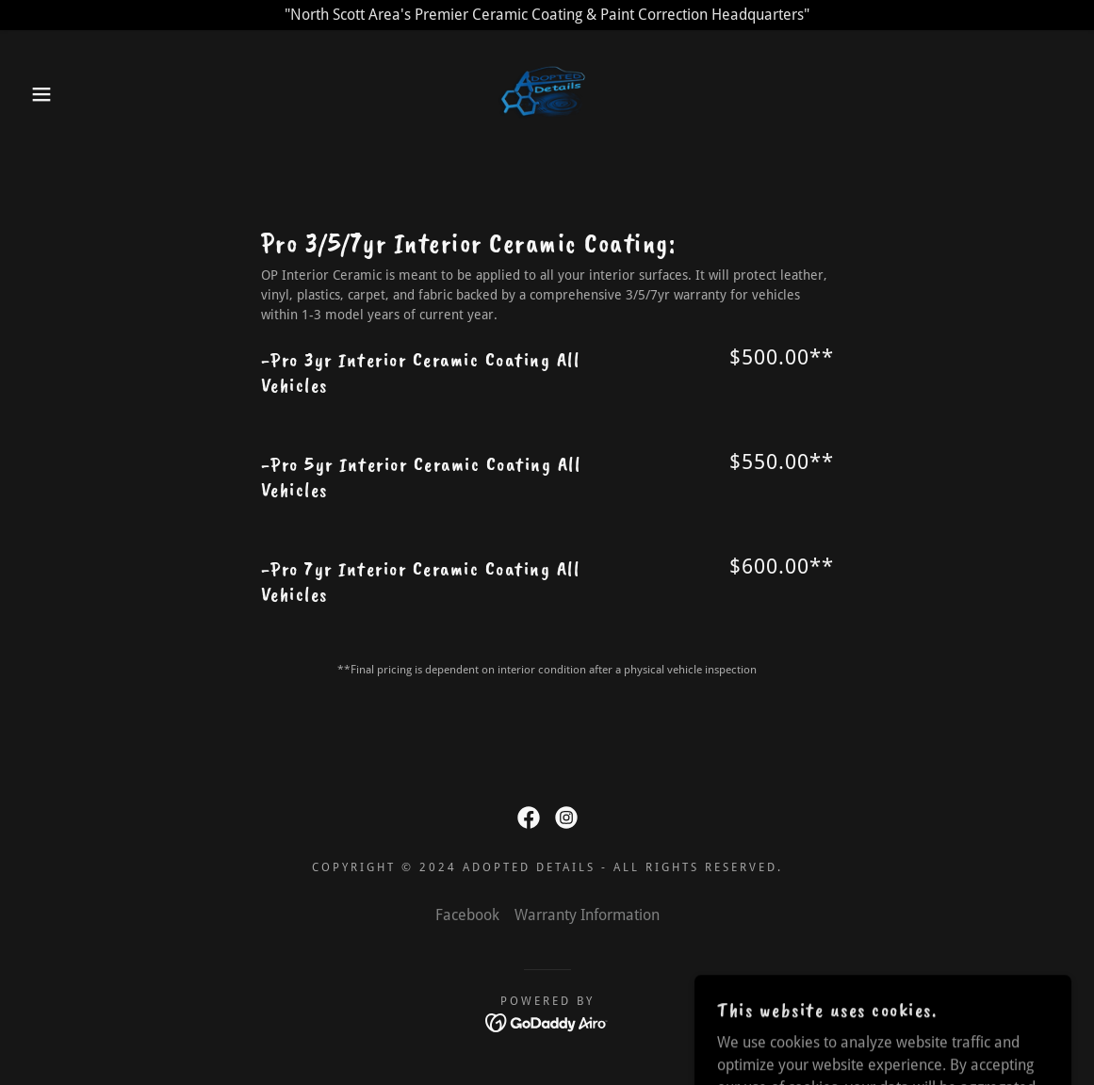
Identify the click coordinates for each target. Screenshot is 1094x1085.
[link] (547, 93)
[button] (55, 94)
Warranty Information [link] (587, 915)
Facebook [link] (467, 915)
